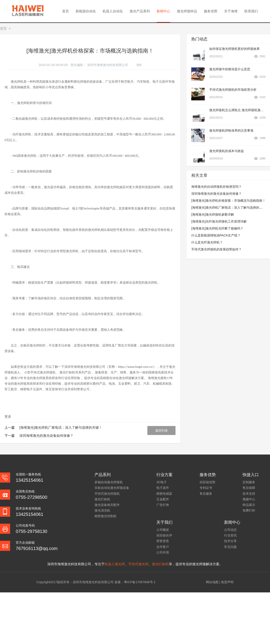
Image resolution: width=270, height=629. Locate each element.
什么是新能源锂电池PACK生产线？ (216, 235)
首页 (65, 11)
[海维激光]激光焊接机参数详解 (212, 214)
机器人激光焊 (115, 564)
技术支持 (249, 493)
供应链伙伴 (164, 535)
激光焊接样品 (187, 11)
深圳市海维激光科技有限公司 (108, 65)
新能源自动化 (86, 11)
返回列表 (161, 430)
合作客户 (162, 547)
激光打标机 (102, 499)
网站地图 (212, 582)
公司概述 (162, 530)
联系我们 (251, 11)
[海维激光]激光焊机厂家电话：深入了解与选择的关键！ (60, 427)
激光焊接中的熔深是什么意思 (229, 69)
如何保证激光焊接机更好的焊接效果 (234, 49)
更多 (7, 416)
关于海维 (231, 11)
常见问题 (230, 547)
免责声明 (227, 582)
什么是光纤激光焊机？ (207, 242)
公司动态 (230, 530)
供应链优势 (207, 482)
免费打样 (249, 510)
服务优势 (210, 11)
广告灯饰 (162, 505)
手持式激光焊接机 (107, 493)
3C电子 (161, 482)
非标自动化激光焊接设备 (111, 488)
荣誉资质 (162, 541)
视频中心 (249, 499)
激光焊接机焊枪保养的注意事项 (231, 130)
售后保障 (249, 488)
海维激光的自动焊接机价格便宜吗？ (216, 186)
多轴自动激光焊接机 (108, 482)
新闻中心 (163, 11)
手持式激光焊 (138, 564)
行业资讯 (230, 535)
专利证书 (206, 488)
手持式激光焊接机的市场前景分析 (232, 89)
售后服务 (206, 493)
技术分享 (230, 541)
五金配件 (162, 499)
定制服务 (249, 482)
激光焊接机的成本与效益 (226, 151)
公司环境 (162, 552)
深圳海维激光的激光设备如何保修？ (46, 435)
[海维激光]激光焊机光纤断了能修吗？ (217, 228)
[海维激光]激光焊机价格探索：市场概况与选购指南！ (228, 200)
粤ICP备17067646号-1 (139, 582)
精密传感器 (164, 493)
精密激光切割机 (105, 516)
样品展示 (249, 505)
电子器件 (162, 488)
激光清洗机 (102, 510)
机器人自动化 (113, 11)
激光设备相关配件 (107, 505)
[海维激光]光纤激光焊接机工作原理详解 (219, 221)
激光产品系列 (140, 11)
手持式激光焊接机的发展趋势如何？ (216, 249)
